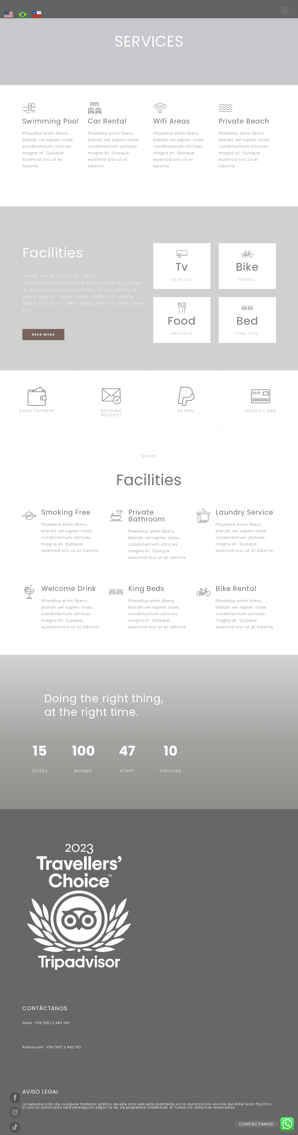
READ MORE (43, 334)
